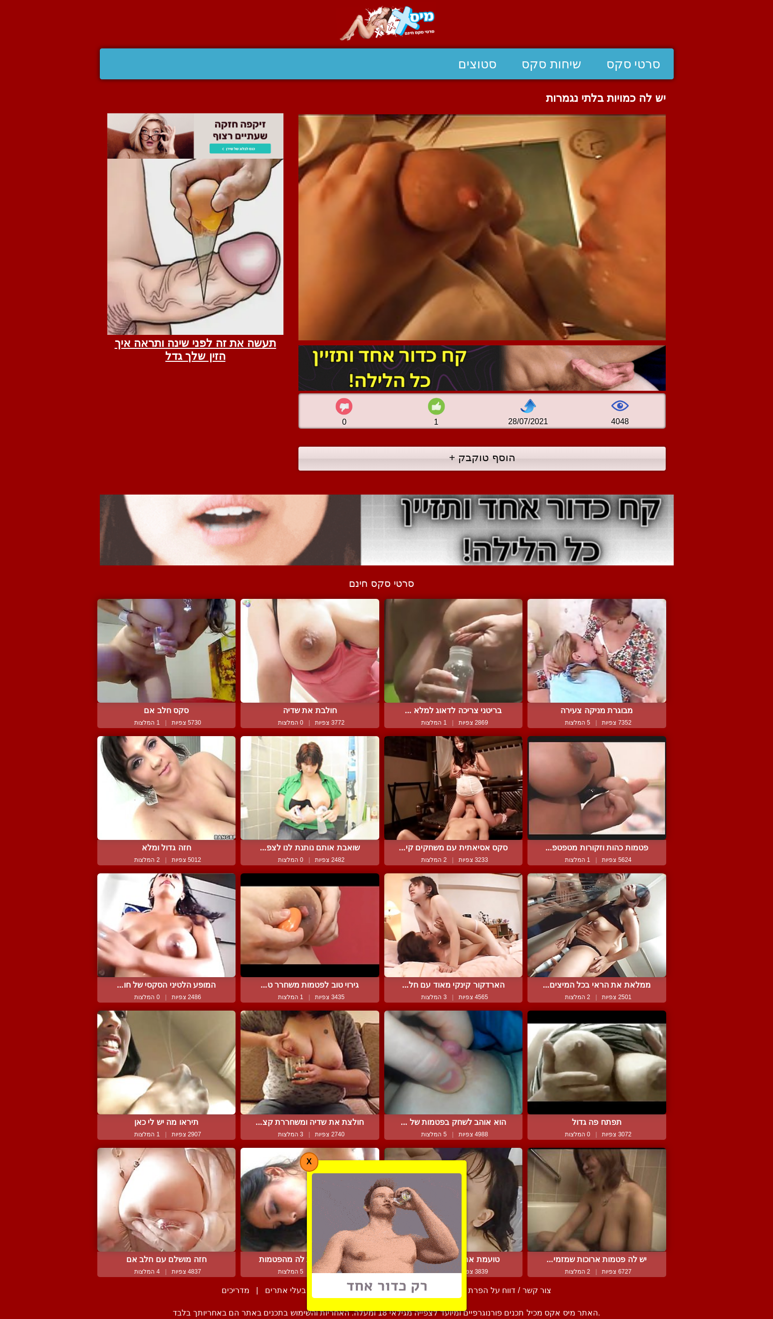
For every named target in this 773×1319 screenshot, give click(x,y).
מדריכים (236, 1290)
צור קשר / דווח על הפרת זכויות (499, 1290)
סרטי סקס (633, 64)
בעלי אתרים (285, 1290)
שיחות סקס (551, 64)
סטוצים (477, 64)
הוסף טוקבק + (482, 457)
